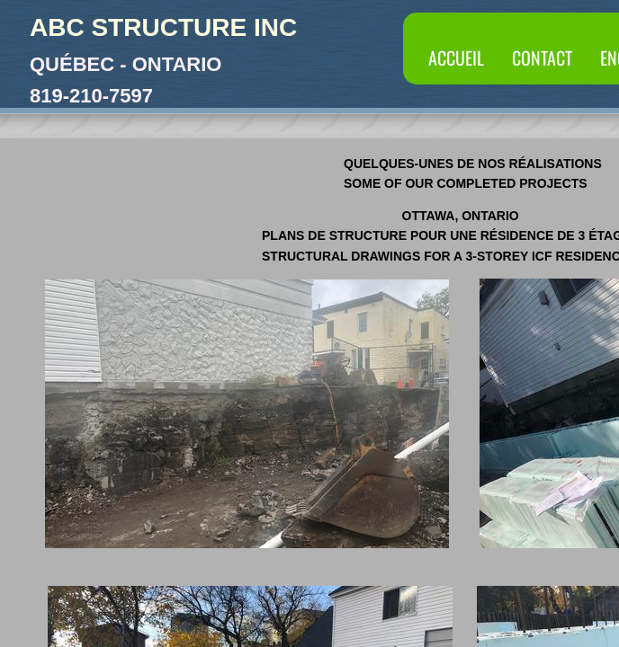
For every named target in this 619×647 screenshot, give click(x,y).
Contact (542, 57)
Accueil (456, 57)
